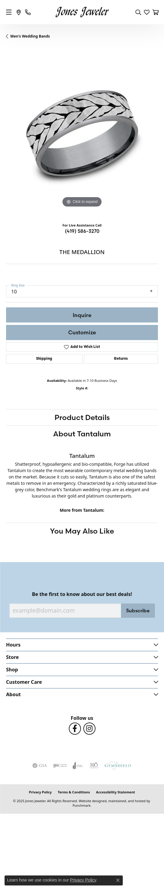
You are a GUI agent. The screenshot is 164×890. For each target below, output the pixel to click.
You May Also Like (82, 530)
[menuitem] (39, 765)
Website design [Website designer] (91, 800)
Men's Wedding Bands (30, 36)
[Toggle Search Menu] (138, 12)
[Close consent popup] (118, 880)
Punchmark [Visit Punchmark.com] (81, 805)
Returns (121, 359)
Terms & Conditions (74, 792)
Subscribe (138, 610)
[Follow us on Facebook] (75, 729)
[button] (82, 644)
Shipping (44, 359)
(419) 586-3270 (82, 231)
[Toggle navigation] (9, 12)
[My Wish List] (146, 12)
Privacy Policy (40, 792)
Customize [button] (82, 332)
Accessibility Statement (115, 792)
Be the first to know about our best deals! (82, 594)
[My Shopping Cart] (155, 12)
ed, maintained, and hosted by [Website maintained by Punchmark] (126, 800)
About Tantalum (82, 433)
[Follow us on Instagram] (89, 729)
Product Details (82, 417)
